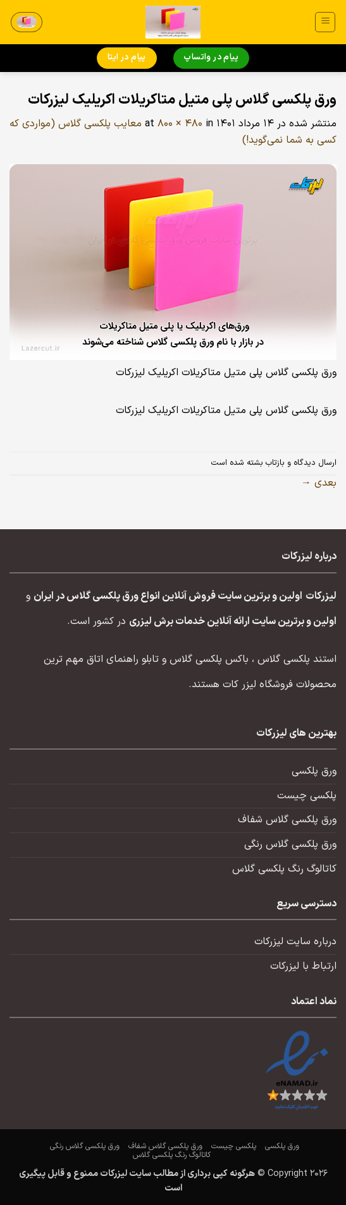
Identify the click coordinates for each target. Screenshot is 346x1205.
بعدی (319, 483)
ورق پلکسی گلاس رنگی (290, 844)
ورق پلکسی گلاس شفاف (287, 819)
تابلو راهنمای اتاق (123, 659)
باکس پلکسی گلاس (209, 659)
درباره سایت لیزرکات (295, 941)
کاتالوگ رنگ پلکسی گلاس (284, 869)
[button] (325, 22)
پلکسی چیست (307, 795)
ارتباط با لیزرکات (303, 966)
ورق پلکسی (314, 771)
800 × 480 (180, 123)
